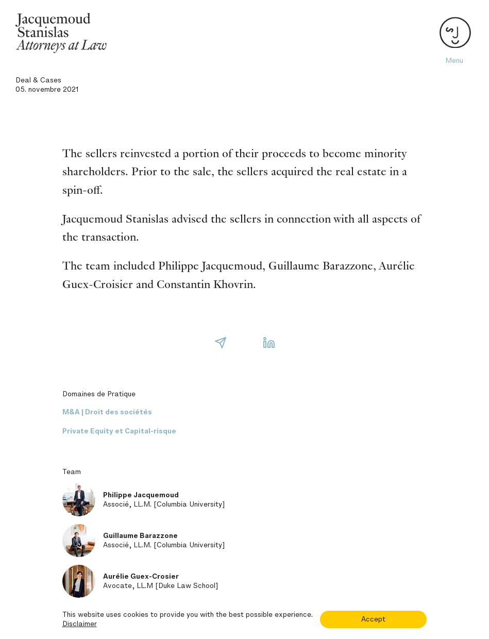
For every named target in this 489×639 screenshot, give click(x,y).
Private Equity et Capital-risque (119, 431)
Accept (373, 619)
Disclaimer (79, 623)
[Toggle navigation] (454, 33)
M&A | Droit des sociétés (107, 412)
